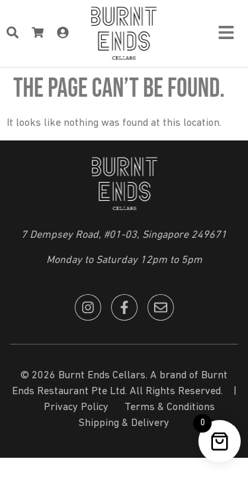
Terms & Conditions (169, 407)
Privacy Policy (76, 407)
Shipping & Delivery (124, 423)
